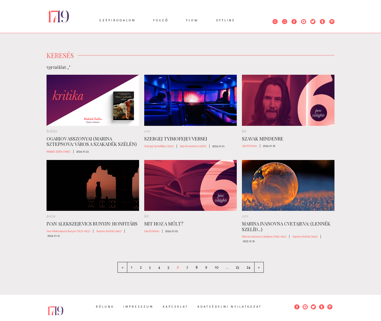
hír (244, 131)
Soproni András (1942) (109, 231)
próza (51, 216)
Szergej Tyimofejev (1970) (159, 146)
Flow (192, 20)
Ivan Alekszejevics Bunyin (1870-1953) (68, 231)
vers (147, 131)
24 (248, 267)
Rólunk (105, 306)
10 (217, 267)
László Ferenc (249, 145)
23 (237, 267)
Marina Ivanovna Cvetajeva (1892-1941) (264, 236)
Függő (161, 20)
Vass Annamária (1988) (193, 146)
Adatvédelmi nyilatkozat (229, 306)
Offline (225, 20)
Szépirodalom (117, 20)
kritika (52, 131)
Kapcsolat (175, 306)
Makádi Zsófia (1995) (58, 151)
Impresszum (138, 306)
